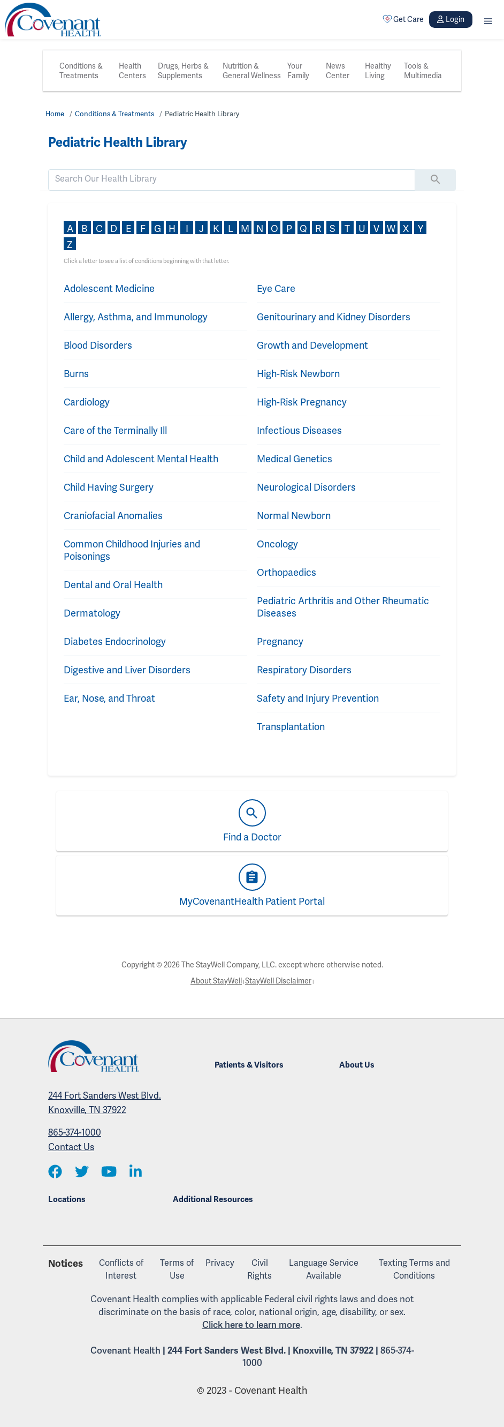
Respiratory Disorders (304, 670)
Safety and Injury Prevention (318, 698)
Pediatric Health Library (202, 113)
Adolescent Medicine (109, 288)
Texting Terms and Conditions (414, 1269)
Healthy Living (378, 70)
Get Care (403, 19)
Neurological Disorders (306, 487)
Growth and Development (312, 345)
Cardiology (87, 402)
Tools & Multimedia (423, 70)
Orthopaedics (286, 572)
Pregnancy (280, 641)
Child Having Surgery (109, 487)
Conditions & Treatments (81, 70)
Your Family (298, 70)
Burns (76, 373)
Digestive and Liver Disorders (127, 670)
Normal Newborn (294, 515)
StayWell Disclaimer (278, 981)
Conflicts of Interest (121, 1269)
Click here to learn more (251, 1325)
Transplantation (291, 726)
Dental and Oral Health (113, 585)
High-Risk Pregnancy (302, 402)
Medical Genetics (294, 459)
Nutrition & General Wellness (252, 70)
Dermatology (92, 613)
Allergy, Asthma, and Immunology (136, 317)
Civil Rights (259, 1269)
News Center (337, 70)
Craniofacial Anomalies (113, 515)
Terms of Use (177, 1269)
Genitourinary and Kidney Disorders (333, 317)
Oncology (277, 544)
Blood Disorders (98, 345)
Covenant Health (125, 1350)
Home (54, 113)
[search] (231, 178)
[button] (488, 19)
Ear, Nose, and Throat (109, 698)
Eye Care (276, 288)
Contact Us (71, 1147)
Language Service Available (323, 1269)
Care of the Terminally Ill (115, 430)
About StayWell (216, 981)
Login (450, 19)
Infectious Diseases (299, 430)
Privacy (219, 1262)
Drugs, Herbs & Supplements (183, 70)
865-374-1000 (74, 1132)
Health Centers (132, 70)
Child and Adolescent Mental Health (141, 459)
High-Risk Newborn (298, 373)
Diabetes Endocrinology (115, 641)
